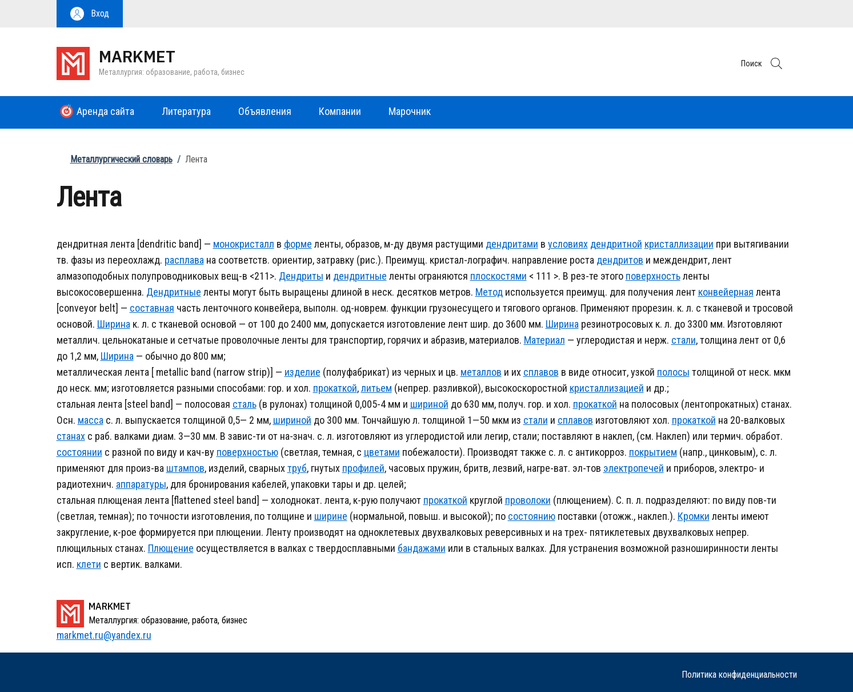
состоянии (79, 452)
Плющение (171, 548)
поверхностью (247, 452)
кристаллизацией (607, 388)
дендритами (512, 244)
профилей (363, 468)
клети (89, 564)
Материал (544, 340)
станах (71, 436)
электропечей (633, 468)
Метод (489, 292)
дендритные (360, 276)
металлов (481, 372)
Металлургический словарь (121, 159)
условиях (568, 244)
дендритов (619, 260)
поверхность (653, 276)
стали (683, 340)
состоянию (531, 516)
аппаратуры (141, 484)
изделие (303, 372)
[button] (90, 13)
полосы (673, 372)
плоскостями (498, 276)
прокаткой (335, 388)
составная (152, 308)
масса (90, 420)
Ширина (113, 324)
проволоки (528, 500)
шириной (429, 404)
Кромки (694, 516)
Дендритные (173, 292)
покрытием (653, 452)
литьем (376, 388)
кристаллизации (679, 244)
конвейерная (726, 292)
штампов (185, 468)
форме (298, 244)
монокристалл (243, 244)
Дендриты (301, 276)
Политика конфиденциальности (739, 674)
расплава (184, 260)
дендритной (616, 244)
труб (297, 468)
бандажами (422, 548)
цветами (382, 452)
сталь (245, 404)
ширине (330, 516)
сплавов (541, 372)
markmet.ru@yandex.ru (104, 635)
